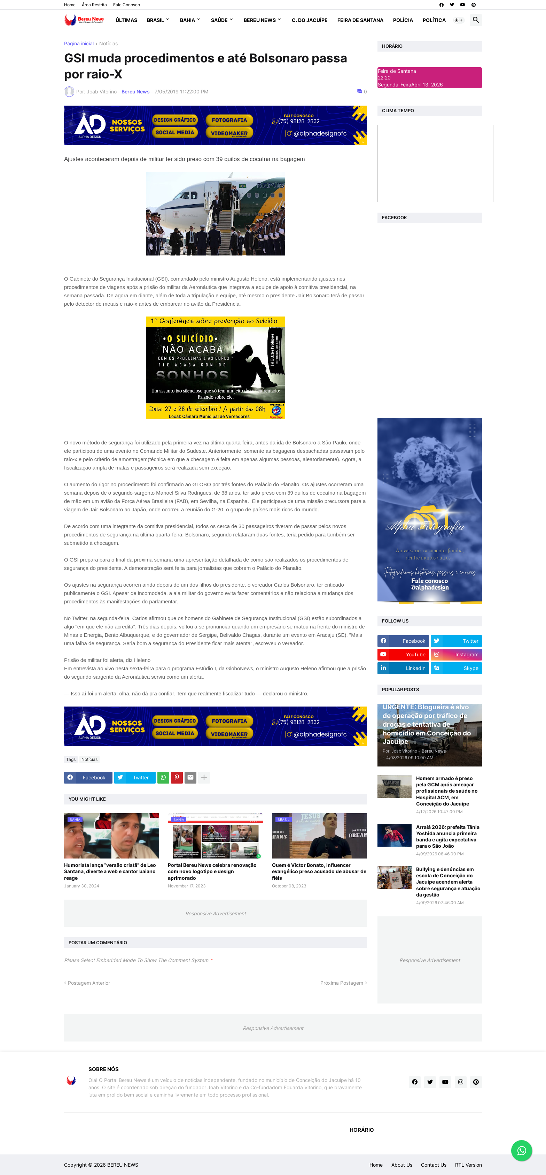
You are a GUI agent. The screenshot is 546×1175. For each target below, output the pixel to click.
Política (434, 20)
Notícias (108, 43)
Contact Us (433, 1165)
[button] (459, 20)
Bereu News (260, 20)
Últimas (126, 20)
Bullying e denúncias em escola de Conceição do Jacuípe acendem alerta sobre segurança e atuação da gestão (448, 882)
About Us (401, 1165)
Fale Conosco (126, 4)
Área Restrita (94, 4)
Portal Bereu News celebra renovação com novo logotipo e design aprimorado (212, 871)
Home (70, 4)
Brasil (155, 20)
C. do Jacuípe (310, 20)
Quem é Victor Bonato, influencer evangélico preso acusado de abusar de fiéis (319, 871)
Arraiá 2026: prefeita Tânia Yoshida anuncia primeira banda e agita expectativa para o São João (447, 836)
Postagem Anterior (89, 983)
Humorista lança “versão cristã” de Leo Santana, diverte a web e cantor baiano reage (110, 871)
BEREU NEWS (122, 1165)
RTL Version (468, 1165)
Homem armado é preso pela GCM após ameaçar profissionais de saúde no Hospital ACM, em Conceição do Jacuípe (447, 791)
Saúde (219, 20)
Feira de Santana (360, 20)
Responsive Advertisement (215, 913)
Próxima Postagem (341, 983)
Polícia (403, 20)
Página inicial (79, 43)
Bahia (187, 20)
